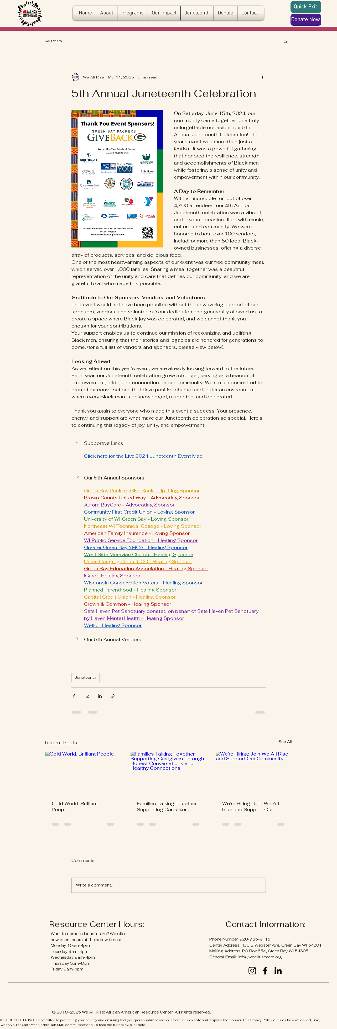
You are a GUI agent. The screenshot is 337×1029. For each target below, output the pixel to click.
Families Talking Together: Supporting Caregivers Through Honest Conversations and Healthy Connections (167, 806)
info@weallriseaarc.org (260, 956)
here (141, 1025)
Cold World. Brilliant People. (75, 806)
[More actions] (263, 77)
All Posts (53, 41)
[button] (285, 41)
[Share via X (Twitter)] (86, 696)
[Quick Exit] (306, 7)
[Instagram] (252, 970)
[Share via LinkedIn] (99, 696)
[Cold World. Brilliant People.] (83, 773)
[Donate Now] (306, 20)
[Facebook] (265, 970)
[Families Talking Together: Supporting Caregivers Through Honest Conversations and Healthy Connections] (168, 773)
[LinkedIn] (278, 970)
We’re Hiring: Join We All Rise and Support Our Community (250, 806)
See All (285, 741)
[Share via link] (112, 696)
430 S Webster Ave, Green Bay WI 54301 (281, 945)
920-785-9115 (255, 939)
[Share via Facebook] (73, 696)
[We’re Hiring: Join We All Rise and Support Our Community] (254, 773)
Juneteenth (85, 677)
